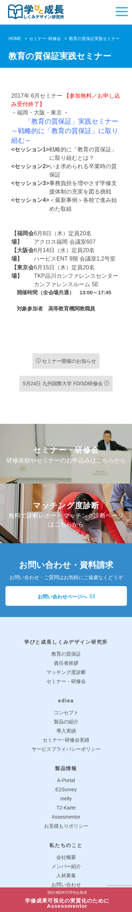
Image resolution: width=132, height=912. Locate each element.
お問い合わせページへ (66, 596)
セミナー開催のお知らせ (66, 361)
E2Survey (66, 789)
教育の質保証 (66, 654)
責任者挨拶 (66, 663)
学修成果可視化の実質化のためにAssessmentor (67, 900)
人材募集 (66, 875)
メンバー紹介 (66, 866)
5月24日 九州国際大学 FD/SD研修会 (66, 383)
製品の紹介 (66, 721)
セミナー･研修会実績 (66, 740)
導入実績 (66, 731)
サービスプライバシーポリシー (66, 749)
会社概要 (66, 857)
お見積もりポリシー (66, 826)
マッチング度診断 (66, 672)
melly (66, 798)
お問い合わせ (66, 884)
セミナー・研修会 (66, 681)
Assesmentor (66, 817)
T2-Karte (65, 808)
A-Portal (66, 780)
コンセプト (66, 712)
